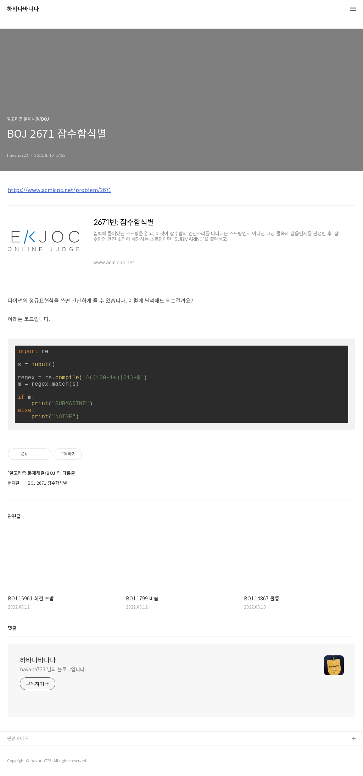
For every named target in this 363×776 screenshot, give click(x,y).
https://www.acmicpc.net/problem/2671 (59, 189)
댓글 (12, 627)
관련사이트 (17, 738)
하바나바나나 (23, 9)
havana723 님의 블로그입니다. (53, 669)
